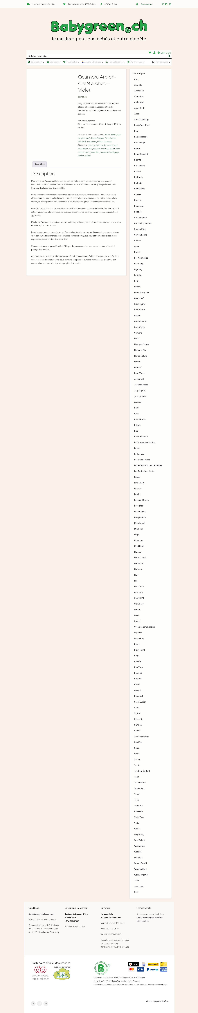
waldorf (88, 156)
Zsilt (136, 892)
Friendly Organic (142, 292)
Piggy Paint (139, 650)
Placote (137, 661)
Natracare (138, 563)
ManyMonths (140, 517)
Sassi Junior (140, 702)
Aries (136, 114)
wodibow (138, 858)
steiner (81, 156)
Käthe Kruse (140, 419)
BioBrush (138, 177)
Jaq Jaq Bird (140, 390)
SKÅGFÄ (138, 725)
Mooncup (138, 540)
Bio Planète (139, 166)
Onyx (136, 615)
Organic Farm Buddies (144, 627)
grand (112, 149)
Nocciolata (139, 586)
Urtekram (138, 811)
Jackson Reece (141, 385)
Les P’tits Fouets (142, 460)
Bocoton (138, 200)
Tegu (136, 777)
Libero (137, 477)
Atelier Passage (141, 120)
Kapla (137, 408)
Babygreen (99, 30)
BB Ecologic (139, 143)
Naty (136, 575)
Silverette (138, 719)
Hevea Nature (140, 356)
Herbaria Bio (140, 350)
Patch (137, 644)
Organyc (138, 633)
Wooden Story (140, 869)
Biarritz (137, 160)
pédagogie (114, 152)
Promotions (91, 142)
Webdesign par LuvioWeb (157, 1001)
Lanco (137, 448)
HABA (137, 339)
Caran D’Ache (140, 217)
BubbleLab (139, 206)
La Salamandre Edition (144, 442)
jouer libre (95, 152)
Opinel (137, 621)
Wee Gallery (139, 840)
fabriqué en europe (101, 149)
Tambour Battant (142, 771)
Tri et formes (110, 138)
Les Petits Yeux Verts (144, 471)
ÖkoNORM (139, 598)
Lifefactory (139, 483)
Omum (137, 610)
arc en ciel (92, 145)
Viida (136, 823)
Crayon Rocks (140, 235)
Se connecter (146, 4)
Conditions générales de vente (41, 914)
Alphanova (139, 102)
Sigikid (137, 713)
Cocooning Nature (142, 223)
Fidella (137, 287)
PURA (137, 684)
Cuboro (137, 241)
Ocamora (108, 142)
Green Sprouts (141, 321)
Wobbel (137, 852)
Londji (137, 494)
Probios (137, 679)
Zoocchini (138, 886)
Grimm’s (138, 333)
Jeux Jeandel (140, 396)
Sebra (137, 708)
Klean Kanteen (141, 437)
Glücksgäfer (139, 304)
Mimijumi (138, 529)
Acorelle (138, 85)
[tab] (40, 164)
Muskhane (139, 546)
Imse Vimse (139, 373)
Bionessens (139, 189)
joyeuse (137, 402)
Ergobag (138, 269)
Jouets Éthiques (97, 138)
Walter (137, 829)
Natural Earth (140, 558)
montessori (105, 152)
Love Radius (140, 512)
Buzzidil (138, 212)
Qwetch (137, 690)
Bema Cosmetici (142, 154)
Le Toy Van (139, 454)
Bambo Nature (141, 137)
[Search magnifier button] (169, 56)
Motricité (82, 142)
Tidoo (137, 794)
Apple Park (139, 108)
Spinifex (138, 742)
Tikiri (136, 800)
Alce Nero (138, 96)
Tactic (137, 765)
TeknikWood (140, 782)
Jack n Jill (139, 379)
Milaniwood (139, 523)
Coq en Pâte (140, 229)
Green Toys (139, 327)
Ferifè (137, 281)
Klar (136, 431)
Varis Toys (139, 817)
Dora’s (137, 252)
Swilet (137, 759)
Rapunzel (138, 696)
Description (40, 164)
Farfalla (137, 275)
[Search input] (97, 56)
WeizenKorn (139, 846)
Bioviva (137, 194)
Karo (136, 413)
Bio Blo (137, 171)
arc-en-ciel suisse (104, 145)
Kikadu (137, 425)
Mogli (137, 535)
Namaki (137, 552)
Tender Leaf (139, 788)
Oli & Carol (139, 604)
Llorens (137, 489)
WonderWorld (140, 863)
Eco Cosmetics (141, 258)
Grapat (137, 315)
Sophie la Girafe (141, 736)
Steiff (136, 754)
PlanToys (138, 667)
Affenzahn (139, 91)
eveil (90, 149)
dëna (136, 246)
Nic (135, 581)
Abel (136, 79)
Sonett (137, 731)
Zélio (136, 881)
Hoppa (137, 362)
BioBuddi (138, 183)
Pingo (137, 656)
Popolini (138, 673)
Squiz (136, 748)
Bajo (136, 131)
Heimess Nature (141, 344)
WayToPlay (139, 834)
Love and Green (141, 500)
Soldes (100, 142)
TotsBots (138, 806)
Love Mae (138, 506)
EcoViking (139, 264)
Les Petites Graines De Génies (148, 465)
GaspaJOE (139, 298)
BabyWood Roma (142, 125)
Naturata (138, 569)
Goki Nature (139, 310)
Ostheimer (139, 638)
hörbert (137, 367)
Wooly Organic (141, 875)
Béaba (137, 148)
